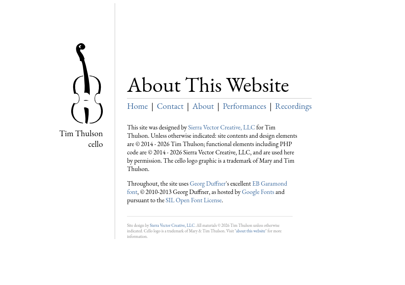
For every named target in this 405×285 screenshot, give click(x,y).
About (203, 106)
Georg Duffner (208, 183)
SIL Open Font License (194, 200)
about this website (250, 231)
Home (137, 106)
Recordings (293, 106)
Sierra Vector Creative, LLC (221, 127)
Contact (170, 106)
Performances (244, 106)
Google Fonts (258, 192)
